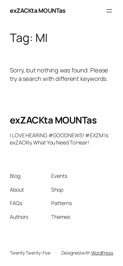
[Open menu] (109, 11)
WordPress (102, 253)
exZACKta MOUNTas (37, 10)
